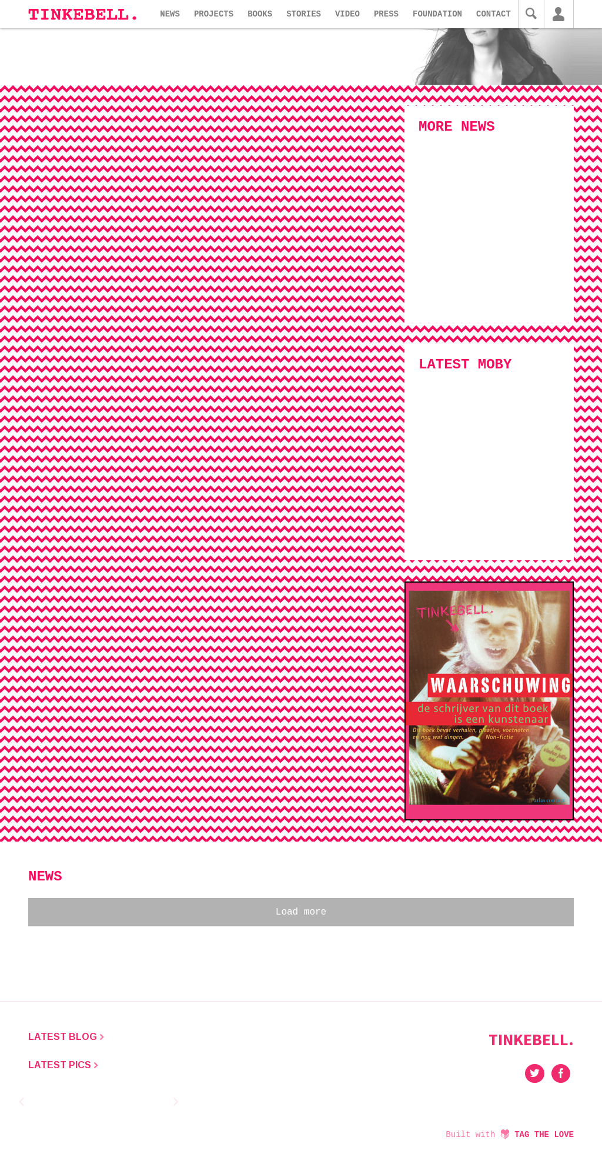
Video (347, 14)
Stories (303, 14)
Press (386, 14)
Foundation (437, 14)
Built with (510, 1134)
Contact (493, 14)
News (170, 14)
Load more (301, 912)
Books (260, 14)
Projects (213, 14)
